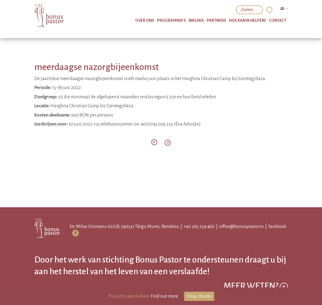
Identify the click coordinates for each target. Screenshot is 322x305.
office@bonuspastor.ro (241, 226)
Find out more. (165, 296)
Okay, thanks (199, 296)
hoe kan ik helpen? (247, 20)
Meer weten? (256, 286)
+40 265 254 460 (199, 226)
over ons (144, 20)
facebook (277, 226)
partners (216, 20)
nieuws (196, 20)
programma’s (171, 20)
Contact (278, 20)
